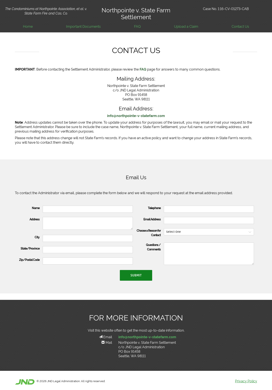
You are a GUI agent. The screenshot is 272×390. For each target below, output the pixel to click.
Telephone (154, 208)
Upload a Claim (186, 26)
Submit (136, 275)
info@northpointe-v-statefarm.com (136, 115)
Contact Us (240, 26)
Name (36, 208)
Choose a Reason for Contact (149, 232)
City (37, 237)
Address (35, 219)
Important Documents (83, 26)
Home (28, 26)
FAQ (137, 26)
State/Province (30, 248)
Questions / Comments (153, 247)
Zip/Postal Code (29, 259)
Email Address (152, 219)
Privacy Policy (246, 380)
